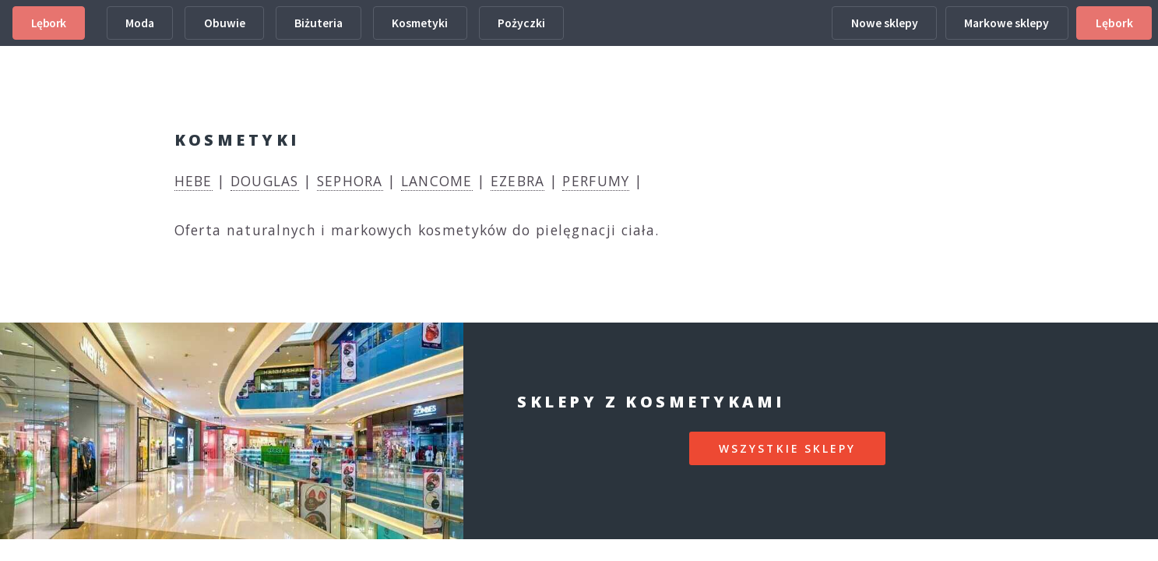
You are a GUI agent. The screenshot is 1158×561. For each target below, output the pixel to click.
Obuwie (224, 23)
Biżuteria (318, 23)
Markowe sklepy (1006, 23)
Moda (139, 23)
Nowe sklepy (884, 23)
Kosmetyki (420, 23)
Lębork (48, 23)
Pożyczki (521, 23)
